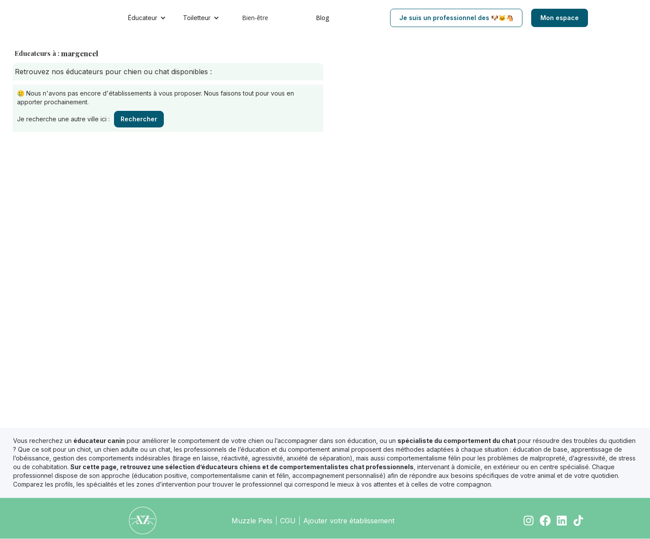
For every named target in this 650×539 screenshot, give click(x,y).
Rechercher (139, 119)
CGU (288, 520)
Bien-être (255, 18)
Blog (322, 18)
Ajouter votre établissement (348, 520)
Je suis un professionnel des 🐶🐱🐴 (456, 17)
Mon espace (559, 17)
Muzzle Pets (252, 520)
